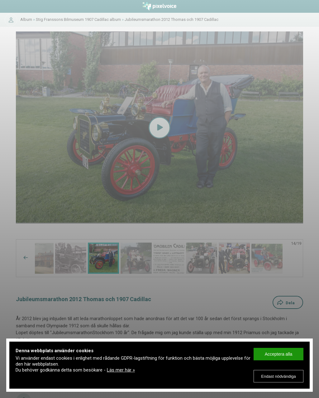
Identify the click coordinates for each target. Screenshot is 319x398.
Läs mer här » (121, 370)
